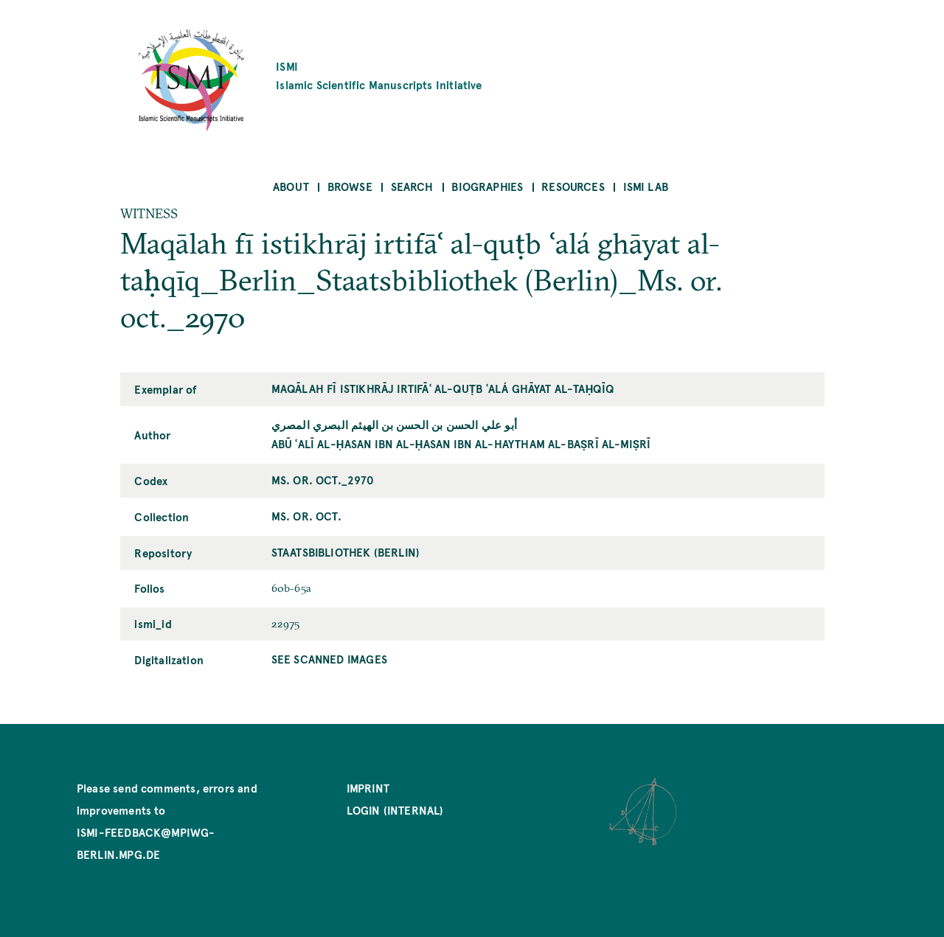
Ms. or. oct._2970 (322, 479)
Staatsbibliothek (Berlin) (345, 552)
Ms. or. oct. (306, 515)
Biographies (487, 186)
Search (412, 186)
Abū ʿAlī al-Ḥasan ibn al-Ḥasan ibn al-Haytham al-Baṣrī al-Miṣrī (461, 443)
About (291, 186)
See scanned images (329, 658)
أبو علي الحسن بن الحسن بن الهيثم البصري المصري (394, 424)
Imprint (368, 787)
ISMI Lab (645, 186)
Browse (349, 186)
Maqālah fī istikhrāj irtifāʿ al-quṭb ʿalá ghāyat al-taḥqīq (442, 388)
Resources (573, 186)
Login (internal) (395, 810)
